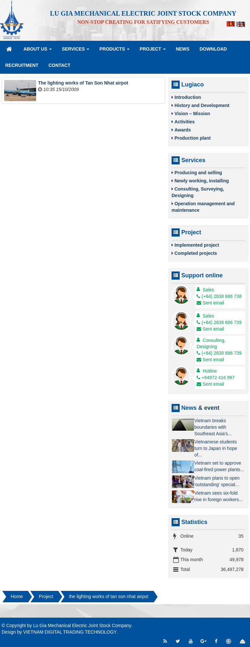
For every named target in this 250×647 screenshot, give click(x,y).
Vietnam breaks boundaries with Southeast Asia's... (213, 427)
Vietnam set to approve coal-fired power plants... (219, 466)
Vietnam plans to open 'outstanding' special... (217, 481)
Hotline (210, 371)
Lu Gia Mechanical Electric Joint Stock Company (82, 625)
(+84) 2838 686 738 (219, 296)
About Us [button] (37, 50)
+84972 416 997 (216, 377)
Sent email (210, 302)
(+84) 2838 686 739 (219, 322)
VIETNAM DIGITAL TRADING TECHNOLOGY (70, 632)
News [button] (182, 49)
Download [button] (213, 49)
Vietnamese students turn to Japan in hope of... (215, 448)
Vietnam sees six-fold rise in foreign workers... (218, 496)
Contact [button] (59, 65)
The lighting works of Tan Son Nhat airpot (83, 82)
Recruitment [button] (21, 65)
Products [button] (114, 50)
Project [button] (153, 50)
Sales (208, 289)
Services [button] (75, 50)
